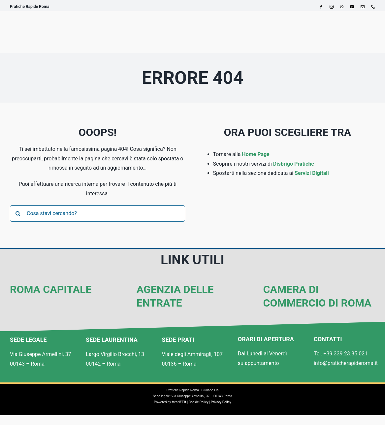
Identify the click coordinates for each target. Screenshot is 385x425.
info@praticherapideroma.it (346, 363)
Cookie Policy (199, 402)
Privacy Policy (221, 402)
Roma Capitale (50, 289)
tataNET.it (179, 402)
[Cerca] (18, 213)
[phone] (373, 7)
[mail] (363, 7)
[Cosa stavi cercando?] (97, 213)
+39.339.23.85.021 (345, 353)
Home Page (255, 154)
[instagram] (332, 7)
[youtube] (352, 7)
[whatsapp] (341, 7)
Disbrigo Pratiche (293, 164)
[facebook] (321, 7)
